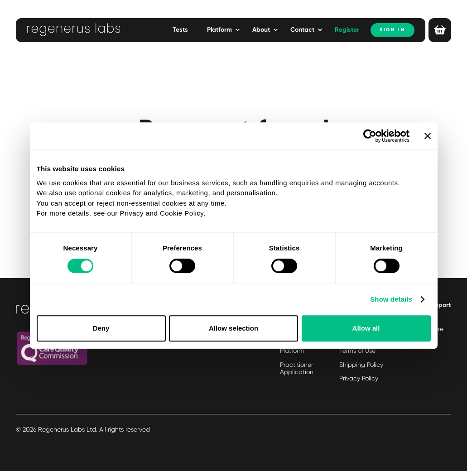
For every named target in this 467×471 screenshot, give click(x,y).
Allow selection (233, 328)
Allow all (366, 328)
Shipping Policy (361, 364)
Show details (391, 299)
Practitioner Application (296, 368)
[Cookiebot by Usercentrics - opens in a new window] (369, 136)
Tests (180, 30)
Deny (101, 328)
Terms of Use (357, 350)
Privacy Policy (358, 378)
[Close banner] (427, 136)
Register (347, 30)
